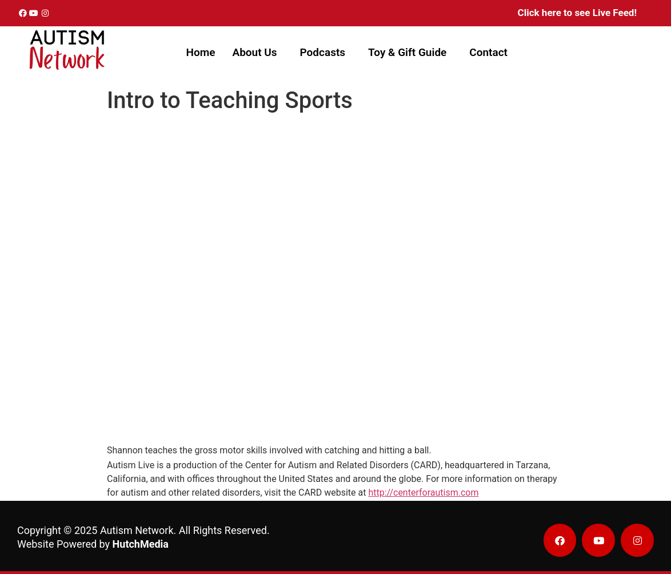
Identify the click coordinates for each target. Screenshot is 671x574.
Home (200, 52)
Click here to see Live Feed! (577, 12)
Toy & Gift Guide (407, 52)
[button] (257, 52)
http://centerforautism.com (423, 492)
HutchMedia (141, 544)
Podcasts (323, 52)
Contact (488, 52)
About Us (254, 52)
